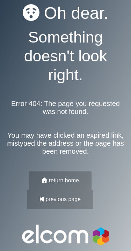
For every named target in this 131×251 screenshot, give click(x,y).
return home (60, 181)
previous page (60, 200)
